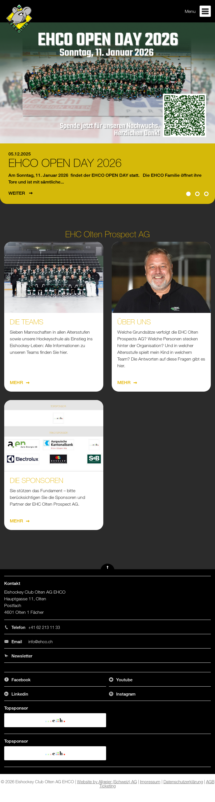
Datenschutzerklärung (183, 781)
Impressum (150, 781)
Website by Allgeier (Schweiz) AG (107, 781)
